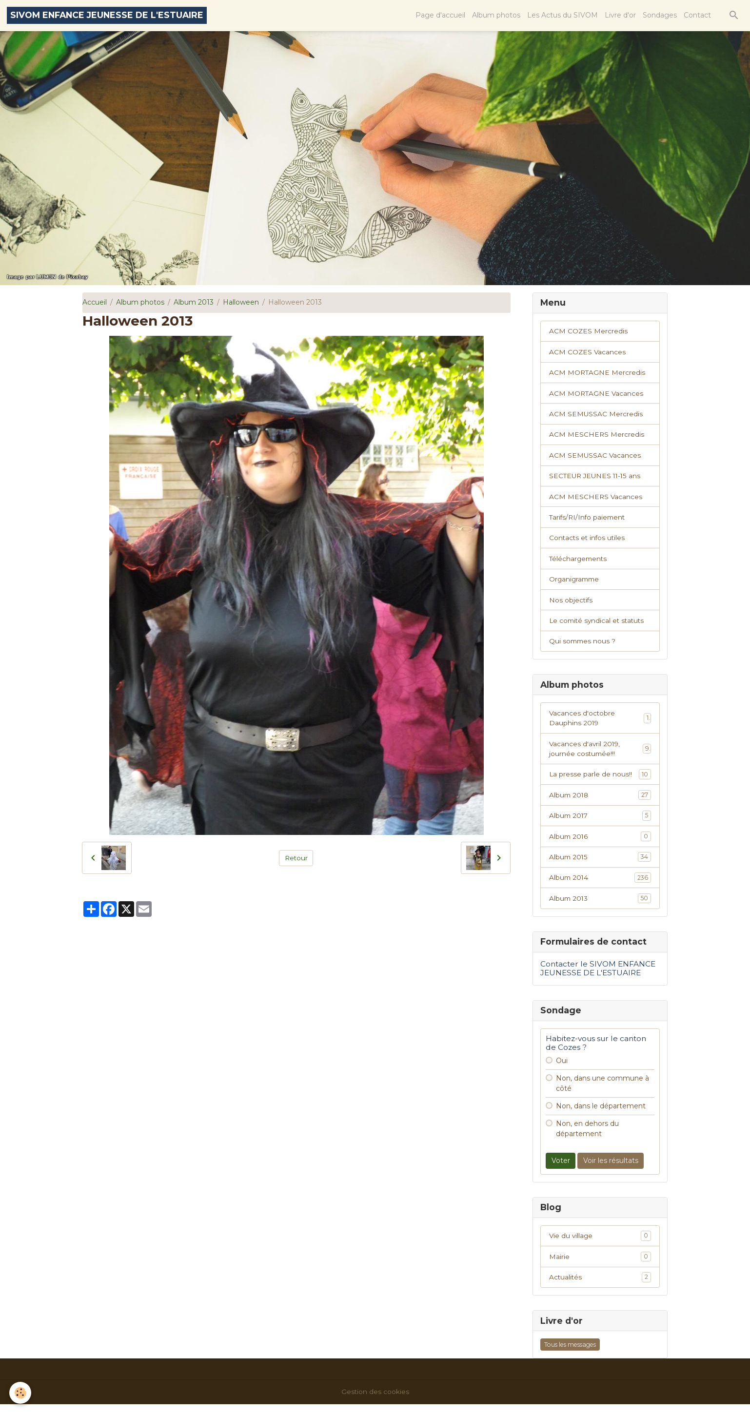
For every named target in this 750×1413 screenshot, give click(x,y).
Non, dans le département (601, 1113)
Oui (562, 1068)
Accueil (94, 302)
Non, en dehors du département (587, 1136)
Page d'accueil (440, 15)
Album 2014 (600, 885)
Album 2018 (600, 801)
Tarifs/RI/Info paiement (588, 519)
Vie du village (600, 1244)
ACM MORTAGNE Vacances (597, 393)
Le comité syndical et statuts (598, 624)
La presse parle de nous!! (600, 780)
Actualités (600, 1286)
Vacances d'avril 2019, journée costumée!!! (600, 754)
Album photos (496, 15)
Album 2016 (600, 843)
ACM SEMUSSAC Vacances (595, 456)
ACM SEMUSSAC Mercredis (596, 414)
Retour (296, 857)
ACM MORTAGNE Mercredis (597, 372)
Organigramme (575, 582)
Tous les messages (570, 1353)
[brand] (107, 15)
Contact (697, 15)
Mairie (600, 1265)
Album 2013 (194, 302)
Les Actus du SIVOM (562, 15)
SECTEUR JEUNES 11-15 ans (596, 477)
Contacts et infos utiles (588, 540)
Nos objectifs (571, 603)
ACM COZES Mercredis (588, 331)
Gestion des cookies (375, 1400)
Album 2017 (600, 822)
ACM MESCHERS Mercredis (597, 435)
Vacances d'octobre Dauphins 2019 (600, 723)
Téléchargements (579, 561)
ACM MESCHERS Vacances (596, 498)
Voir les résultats (610, 1168)
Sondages (660, 15)
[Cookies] (21, 1393)
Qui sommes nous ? (583, 645)
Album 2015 (600, 864)
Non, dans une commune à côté (602, 1091)
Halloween (241, 302)
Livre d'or (620, 15)
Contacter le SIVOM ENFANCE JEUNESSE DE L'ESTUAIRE (597, 976)
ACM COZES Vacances (588, 352)
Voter (561, 1168)
